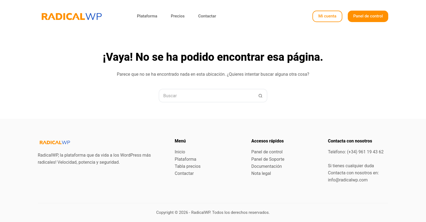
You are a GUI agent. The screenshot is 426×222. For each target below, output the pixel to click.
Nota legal (261, 173)
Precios (178, 16)
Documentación (266, 166)
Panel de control (368, 16)
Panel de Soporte (267, 159)
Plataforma (147, 16)
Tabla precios (188, 166)
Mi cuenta (327, 16)
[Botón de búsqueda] (260, 95)
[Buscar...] (206, 95)
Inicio (180, 151)
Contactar (207, 16)
